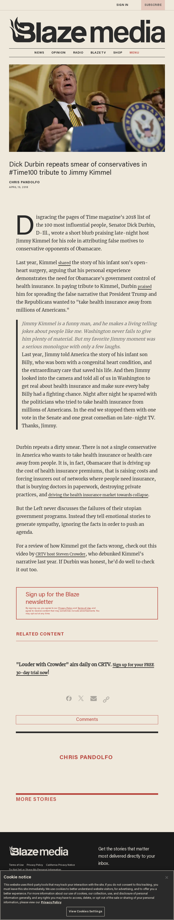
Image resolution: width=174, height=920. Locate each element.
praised (146, 286)
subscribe (151, 5)
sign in (122, 5)
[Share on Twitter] (80, 707)
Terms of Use (84, 616)
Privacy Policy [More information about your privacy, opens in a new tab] (51, 902)
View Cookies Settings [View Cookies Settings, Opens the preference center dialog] (85, 911)
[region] (87, 895)
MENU (134, 52)
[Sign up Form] (127, 611)
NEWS (39, 52)
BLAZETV (98, 52)
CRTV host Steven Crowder (65, 562)
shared (65, 262)
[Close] (167, 877)
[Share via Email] (94, 707)
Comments (87, 729)
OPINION (58, 52)
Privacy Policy (65, 616)
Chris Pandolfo (24, 182)
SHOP (117, 52)
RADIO (78, 52)
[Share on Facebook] (65, 707)
